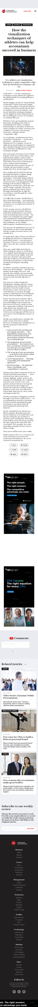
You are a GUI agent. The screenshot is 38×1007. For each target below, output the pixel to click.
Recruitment (19, 870)
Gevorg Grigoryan (19, 957)
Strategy (19, 890)
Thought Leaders (19, 924)
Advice (19, 865)
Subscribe (27, 11)
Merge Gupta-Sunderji (10, 710)
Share (24, 445)
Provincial (19, 857)
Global (19, 852)
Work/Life (19, 875)
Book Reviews (19, 917)
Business (17, 24)
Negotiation (19, 935)
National (19, 855)
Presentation (27, 24)
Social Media (19, 937)
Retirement (18, 872)
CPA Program (19, 947)
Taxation (19, 907)
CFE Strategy (19, 952)
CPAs (19, 922)
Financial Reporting (19, 885)
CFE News (19, 950)
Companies (19, 920)
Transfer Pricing (19, 909)
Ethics (19, 900)
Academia (19, 897)
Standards (19, 905)
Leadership (19, 887)
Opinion (5, 754)
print (24, 454)
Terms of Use (19, 974)
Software (19, 939)
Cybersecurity (19, 932)
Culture (19, 882)
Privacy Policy (19, 970)
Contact (19, 967)
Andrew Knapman (19, 954)
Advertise (19, 965)
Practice (19, 902)
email (13, 454)
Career (9, 24)
